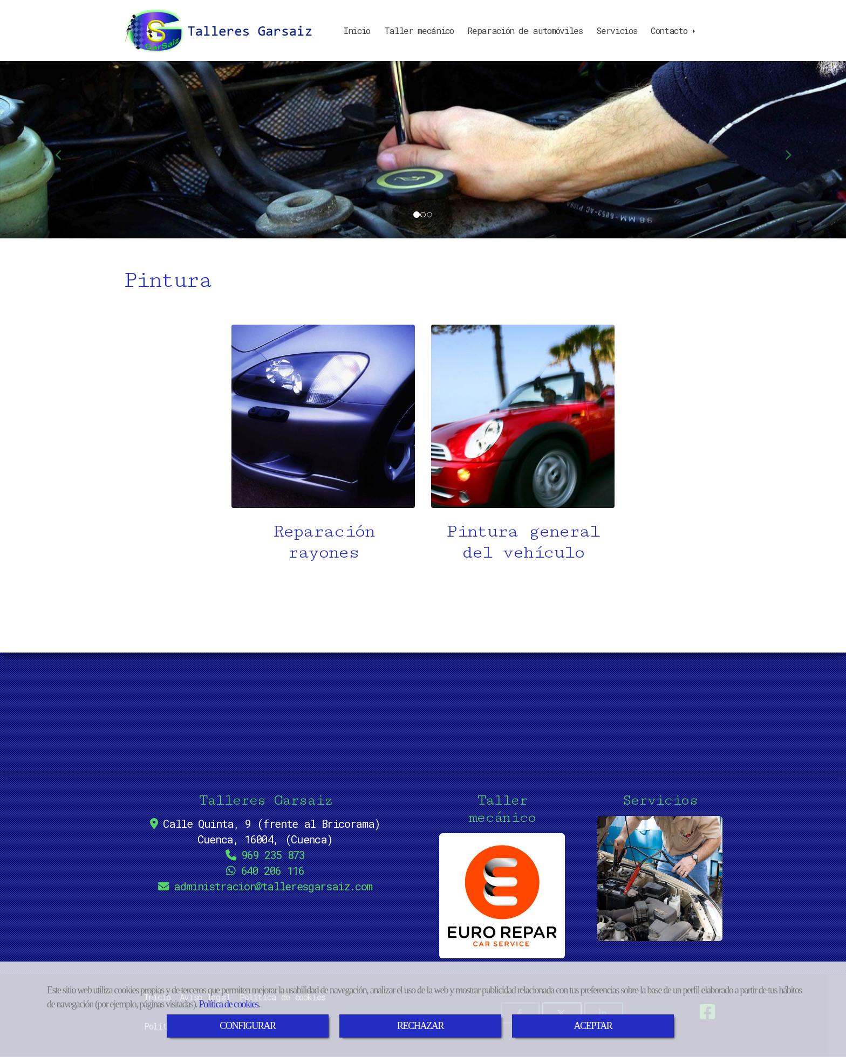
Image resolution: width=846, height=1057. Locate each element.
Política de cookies (228, 1004)
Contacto (674, 30)
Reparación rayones (323, 542)
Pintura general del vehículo (523, 542)
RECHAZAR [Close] (420, 1025)
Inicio (357, 30)
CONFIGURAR (247, 1025)
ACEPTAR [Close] (593, 1025)
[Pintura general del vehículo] (523, 416)
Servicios (616, 30)
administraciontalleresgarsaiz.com (273, 886)
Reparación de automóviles (524, 30)
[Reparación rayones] (323, 416)
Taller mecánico (419, 30)
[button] (63, 149)
